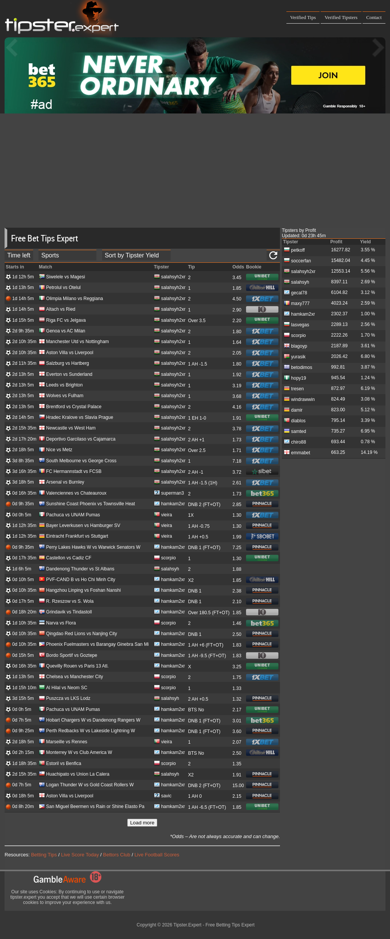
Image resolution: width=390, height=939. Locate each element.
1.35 (236, 764)
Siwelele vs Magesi (62, 277)
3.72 (236, 472)
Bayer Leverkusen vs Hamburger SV (79, 526)
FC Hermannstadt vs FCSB (70, 472)
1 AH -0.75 (199, 526)
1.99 (236, 537)
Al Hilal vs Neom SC (63, 688)
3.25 (236, 666)
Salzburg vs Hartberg (64, 364)
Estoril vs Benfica (60, 764)
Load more (142, 823)
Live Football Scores (156, 855)
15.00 (238, 785)
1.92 (236, 374)
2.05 (236, 353)
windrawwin (299, 399)
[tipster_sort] (136, 255)
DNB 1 (194, 591)
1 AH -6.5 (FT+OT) (207, 807)
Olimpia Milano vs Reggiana (71, 299)
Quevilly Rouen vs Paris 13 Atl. (74, 666)
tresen (294, 388)
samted (295, 431)
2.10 (236, 601)
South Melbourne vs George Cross (78, 461)
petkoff (294, 250)
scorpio (165, 558)
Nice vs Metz (55, 450)
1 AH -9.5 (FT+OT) (207, 655)
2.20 (236, 320)
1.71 (236, 450)
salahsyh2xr (169, 277)
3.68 (236, 396)
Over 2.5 (197, 450)
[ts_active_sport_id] (67, 255)
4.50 (236, 299)
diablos (294, 420)
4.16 (236, 407)
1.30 (236, 515)
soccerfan (297, 260)
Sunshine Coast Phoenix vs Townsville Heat (87, 504)
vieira (163, 515)
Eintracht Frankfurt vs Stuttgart (73, 536)
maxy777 (297, 303)
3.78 (236, 428)
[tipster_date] (19, 255)
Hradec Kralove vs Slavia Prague (76, 418)
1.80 (236, 331)
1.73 (236, 439)
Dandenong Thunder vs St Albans (76, 569)
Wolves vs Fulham (61, 396)
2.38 (236, 591)
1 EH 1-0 (197, 418)
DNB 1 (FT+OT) (204, 547)
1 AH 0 (195, 796)
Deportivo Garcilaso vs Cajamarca (77, 439)
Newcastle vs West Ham (67, 428)
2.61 (236, 482)
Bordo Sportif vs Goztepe (68, 656)
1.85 (236, 288)
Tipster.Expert (187, 925)
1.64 (236, 342)
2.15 (236, 796)
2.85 (236, 504)
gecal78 (295, 292)
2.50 (236, 634)
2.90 (236, 310)
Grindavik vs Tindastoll (65, 612)
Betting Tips (44, 855)
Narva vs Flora (57, 623)
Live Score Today (80, 855)
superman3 (169, 493)
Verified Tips (303, 17)
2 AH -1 (195, 472)
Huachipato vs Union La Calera (74, 774)
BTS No (196, 709)
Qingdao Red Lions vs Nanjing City (78, 634)
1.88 (236, 569)
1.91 (236, 418)
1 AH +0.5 (198, 537)
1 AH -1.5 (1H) (202, 482)
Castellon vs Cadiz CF (65, 558)
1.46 (236, 623)
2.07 (236, 742)
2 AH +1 (196, 439)
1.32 (236, 699)
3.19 (236, 385)
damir (293, 410)
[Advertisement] (195, 170)
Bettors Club (117, 855)
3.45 (236, 277)
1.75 (236, 677)
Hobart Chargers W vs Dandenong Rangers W (89, 720)
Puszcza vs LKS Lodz (64, 699)
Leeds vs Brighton (61, 385)
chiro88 (295, 442)
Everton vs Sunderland (65, 375)
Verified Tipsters (340, 17)
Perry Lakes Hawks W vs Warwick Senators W (90, 548)
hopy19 (295, 378)
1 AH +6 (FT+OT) (206, 645)
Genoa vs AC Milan (62, 331)
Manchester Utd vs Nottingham (74, 342)
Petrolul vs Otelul (60, 288)
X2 (191, 580)
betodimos (298, 367)
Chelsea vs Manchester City (71, 677)
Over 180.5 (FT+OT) (209, 612)
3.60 (236, 731)
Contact (374, 17)
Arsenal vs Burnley (61, 482)
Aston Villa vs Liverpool (66, 353)
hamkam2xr (169, 504)
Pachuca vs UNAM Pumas (69, 515)
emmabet (297, 452)
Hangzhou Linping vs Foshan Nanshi (80, 591)
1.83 (236, 645)
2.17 (236, 709)
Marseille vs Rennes (63, 742)
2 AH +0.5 (198, 699)
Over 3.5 (197, 320)
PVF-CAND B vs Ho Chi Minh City (77, 580)
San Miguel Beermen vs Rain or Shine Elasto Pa (91, 807)
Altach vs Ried (57, 310)
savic (162, 796)
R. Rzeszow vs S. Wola (66, 602)
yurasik (294, 356)
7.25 (236, 547)
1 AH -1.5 (197, 364)
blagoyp (295, 346)
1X (191, 515)
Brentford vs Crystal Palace (70, 407)
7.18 (236, 461)
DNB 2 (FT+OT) (204, 504)
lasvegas (296, 324)
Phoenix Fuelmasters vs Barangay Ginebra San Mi (94, 645)
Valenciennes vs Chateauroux (73, 493)
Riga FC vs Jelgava (62, 321)
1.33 (236, 688)
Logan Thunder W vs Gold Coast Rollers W (86, 785)
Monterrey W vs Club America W (75, 753)
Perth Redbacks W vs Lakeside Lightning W (87, 731)
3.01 (236, 720)
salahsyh (166, 569)
